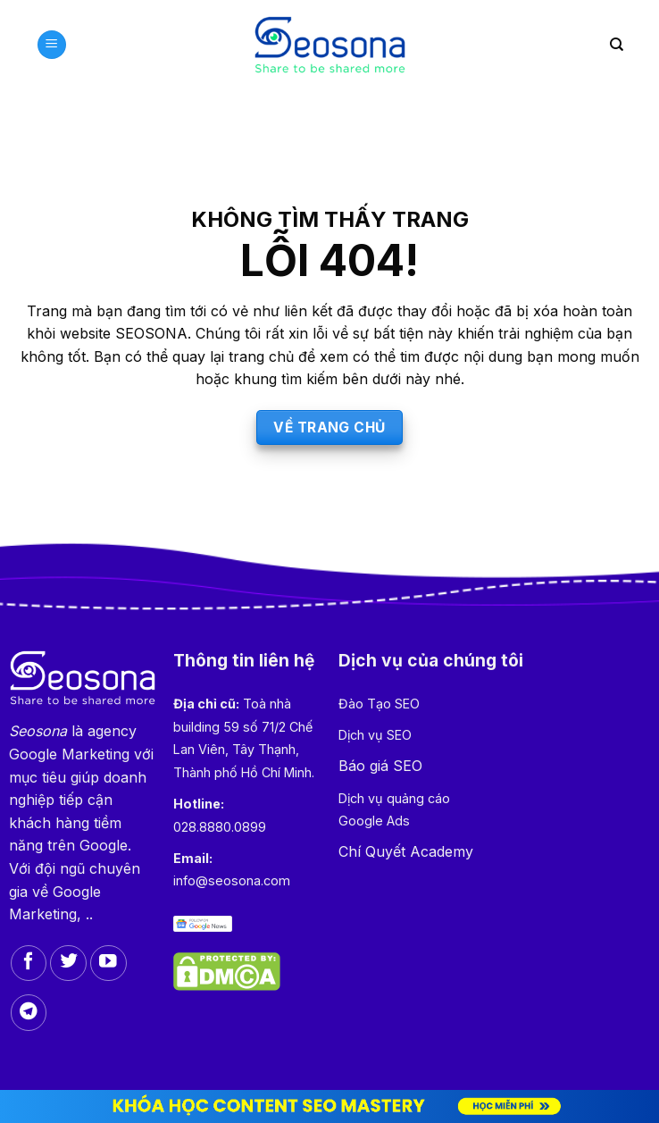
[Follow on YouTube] (108, 963)
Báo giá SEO (380, 766)
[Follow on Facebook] (29, 963)
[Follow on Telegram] (29, 1012)
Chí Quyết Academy (405, 851)
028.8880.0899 (219, 826)
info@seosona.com (231, 880)
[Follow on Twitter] (68, 963)
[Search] (616, 45)
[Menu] (52, 45)
